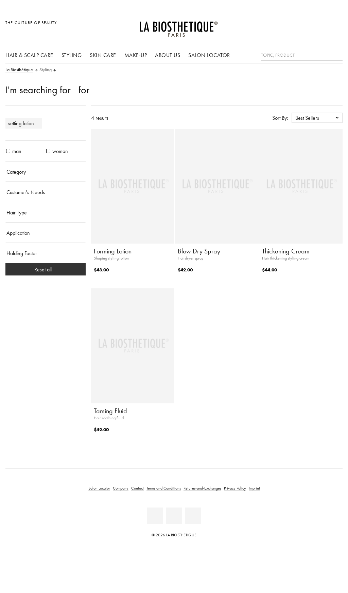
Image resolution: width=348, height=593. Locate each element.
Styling (72, 55)
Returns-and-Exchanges (202, 488)
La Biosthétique (19, 70)
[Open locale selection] (304, 26)
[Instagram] (193, 516)
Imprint (254, 488)
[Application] (45, 233)
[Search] (337, 54)
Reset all (45, 269)
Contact (137, 488)
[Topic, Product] (302, 55)
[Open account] (320, 26)
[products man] (8, 151)
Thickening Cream (286, 251)
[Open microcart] (335, 26)
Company (120, 488)
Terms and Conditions (163, 488)
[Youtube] (174, 516)
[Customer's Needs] (45, 192)
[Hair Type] (45, 212)
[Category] (45, 171)
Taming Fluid (110, 411)
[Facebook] (155, 516)
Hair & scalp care (29, 55)
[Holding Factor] (45, 253)
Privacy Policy (235, 488)
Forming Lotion (113, 251)
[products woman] (48, 151)
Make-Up (135, 55)
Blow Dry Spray (199, 251)
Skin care (103, 55)
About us (167, 55)
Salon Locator (209, 55)
